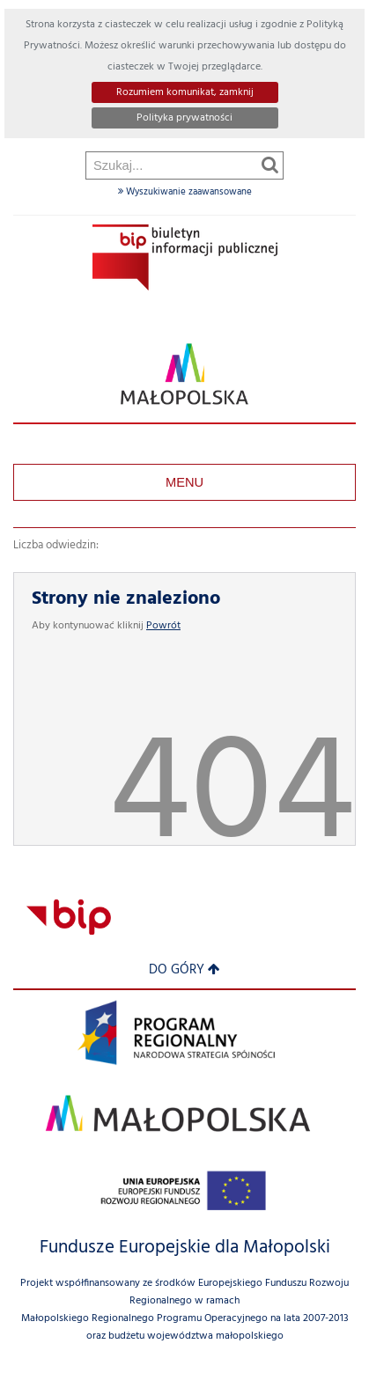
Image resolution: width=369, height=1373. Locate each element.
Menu (184, 482)
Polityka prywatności (184, 118)
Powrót (163, 626)
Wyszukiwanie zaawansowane (185, 192)
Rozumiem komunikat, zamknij (185, 92)
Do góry (184, 970)
